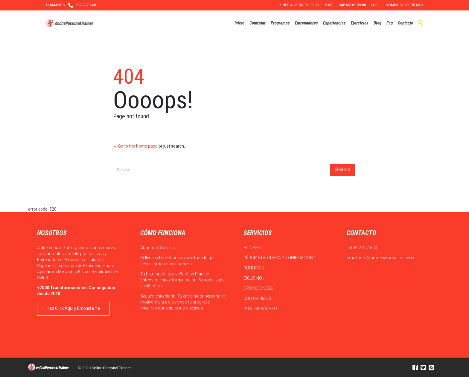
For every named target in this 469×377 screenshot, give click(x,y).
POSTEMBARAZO (261, 308)
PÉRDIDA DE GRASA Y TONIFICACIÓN (279, 257)
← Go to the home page (135, 146)
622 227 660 (365, 247)
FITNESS (253, 247)
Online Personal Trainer (111, 368)
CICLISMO (253, 278)
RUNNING (253, 268)
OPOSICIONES (258, 288)
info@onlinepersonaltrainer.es (387, 257)
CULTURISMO (257, 298)
